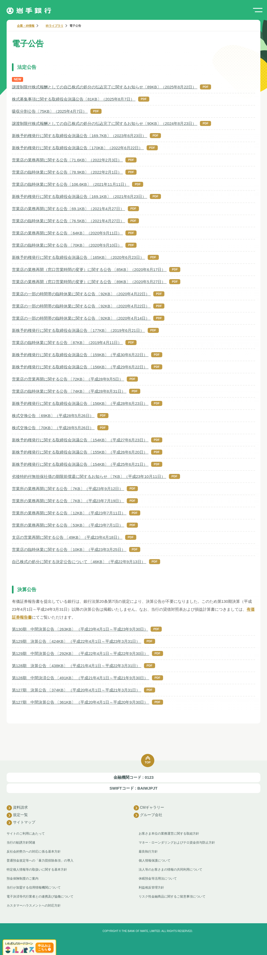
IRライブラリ (54, 25)
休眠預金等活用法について (158, 878)
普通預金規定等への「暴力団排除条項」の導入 (40, 860)
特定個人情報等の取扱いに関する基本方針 (37, 869)
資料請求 (17, 808)
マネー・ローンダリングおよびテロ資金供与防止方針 (177, 842)
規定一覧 (17, 815)
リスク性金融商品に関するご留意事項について (172, 896)
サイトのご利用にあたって (26, 833)
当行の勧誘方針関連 (21, 842)
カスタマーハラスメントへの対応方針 (34, 905)
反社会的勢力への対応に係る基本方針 (34, 851)
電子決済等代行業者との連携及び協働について (40, 896)
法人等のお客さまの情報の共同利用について (170, 869)
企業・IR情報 (25, 25)
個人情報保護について (154, 860)
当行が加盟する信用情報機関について (34, 887)
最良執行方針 (148, 851)
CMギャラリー (149, 808)
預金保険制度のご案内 (22, 878)
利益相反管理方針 (151, 887)
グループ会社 (148, 815)
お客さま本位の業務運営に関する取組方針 (169, 833)
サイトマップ (21, 822)
